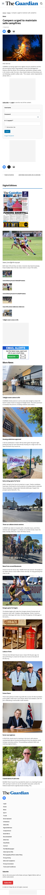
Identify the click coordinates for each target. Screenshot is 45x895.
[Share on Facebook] (4, 31)
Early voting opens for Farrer (11, 481)
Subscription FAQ (8, 852)
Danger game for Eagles (10, 608)
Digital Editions (7, 827)
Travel (5, 815)
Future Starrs (7, 693)
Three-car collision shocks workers (13, 524)
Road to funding (9, 175)
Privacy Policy (7, 858)
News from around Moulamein (12, 566)
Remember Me (10, 127)
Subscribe (6, 824)
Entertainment (7, 818)
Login (4, 803)
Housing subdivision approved (12, 439)
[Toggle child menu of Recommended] (41, 836)
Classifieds (6, 843)
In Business (6, 821)
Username (7, 107)
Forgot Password (9, 136)
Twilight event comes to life (10, 320)
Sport (4, 812)
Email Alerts (6, 833)
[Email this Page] (13, 31)
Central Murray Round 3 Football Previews (14, 293)
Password (7, 114)
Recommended (7, 836)
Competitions (7, 830)
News (8, 13)
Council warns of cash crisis (11, 778)
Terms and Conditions (9, 867)
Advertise (6, 840)
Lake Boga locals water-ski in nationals (30, 175)
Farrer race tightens (9, 735)
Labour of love (7, 651)
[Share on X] (9, 31)
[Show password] (38, 117)
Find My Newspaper (8, 849)
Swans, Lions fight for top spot (11, 262)
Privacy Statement (8, 864)
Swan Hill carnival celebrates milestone (13, 306)
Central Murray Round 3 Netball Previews (14, 280)
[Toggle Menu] (3, 3)
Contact (5, 846)
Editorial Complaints (9, 861)
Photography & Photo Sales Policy (12, 855)
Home (4, 13)
